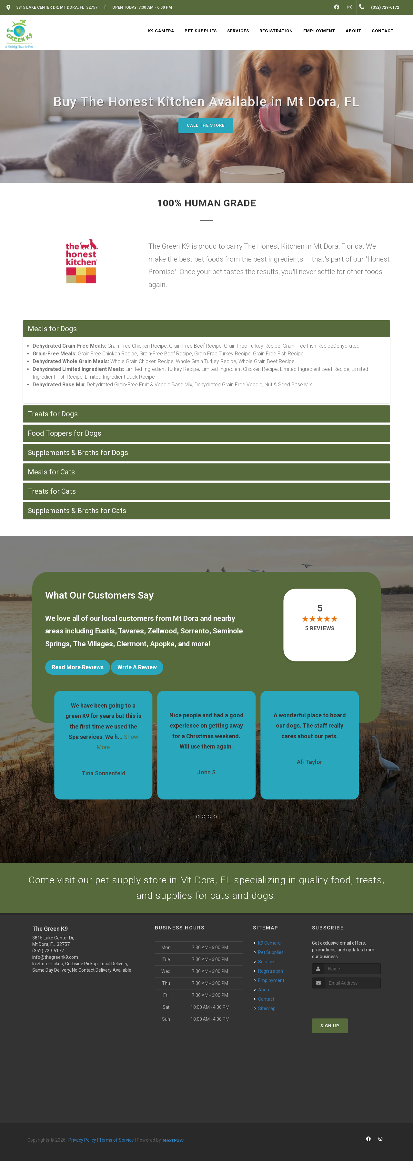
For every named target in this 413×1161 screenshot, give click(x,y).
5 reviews (320, 628)
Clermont (131, 644)
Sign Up (329, 1025)
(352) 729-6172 (48, 950)
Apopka (162, 644)
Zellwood (162, 631)
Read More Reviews (78, 667)
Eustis (105, 631)
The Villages (93, 644)
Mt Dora (185, 618)
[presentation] (346, 1000)
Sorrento (194, 631)
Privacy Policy (82, 1140)
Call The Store (206, 125)
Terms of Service (116, 1140)
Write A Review (137, 667)
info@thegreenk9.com (55, 957)
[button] (197, 816)
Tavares (131, 631)
